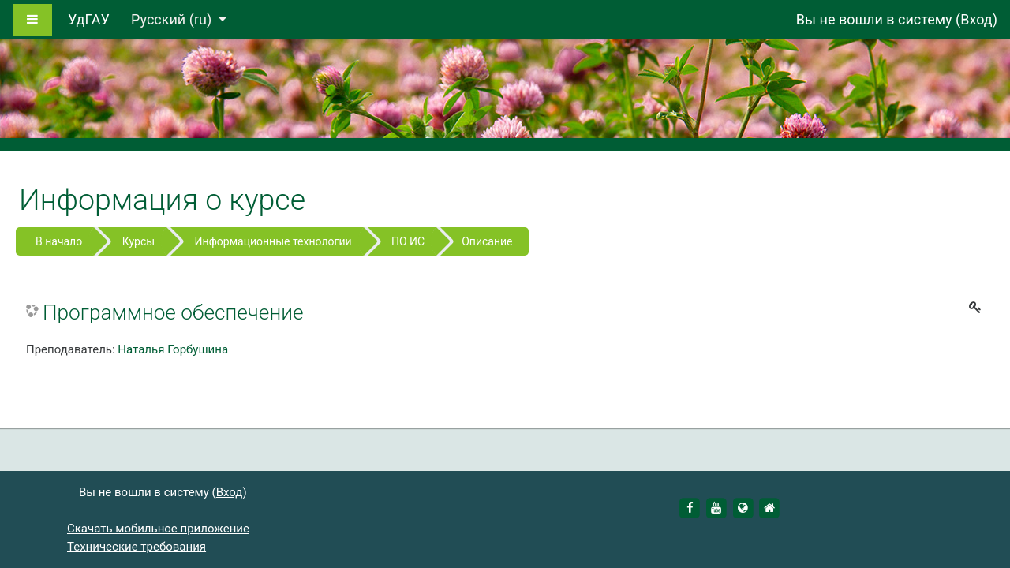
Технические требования (136, 547)
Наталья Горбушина (173, 349)
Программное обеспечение (173, 312)
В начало (59, 241)
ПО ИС (408, 241)
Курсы (138, 241)
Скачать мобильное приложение (158, 528)
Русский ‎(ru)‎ (173, 19)
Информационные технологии (273, 241)
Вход (976, 19)
